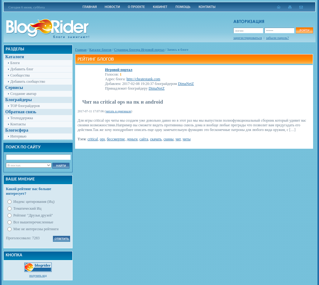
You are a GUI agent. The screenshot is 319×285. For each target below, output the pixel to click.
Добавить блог (21, 69)
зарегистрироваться (247, 38)
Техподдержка (21, 118)
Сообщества (20, 75)
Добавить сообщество (27, 81)
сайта (144, 139)
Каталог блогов (100, 49)
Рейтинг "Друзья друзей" (33, 215)
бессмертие (116, 139)
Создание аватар (23, 93)
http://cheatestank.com (143, 79)
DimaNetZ (186, 84)
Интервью (18, 136)
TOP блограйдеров (25, 106)
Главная (81, 49)
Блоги (15, 63)
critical (93, 139)
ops (102, 139)
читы (187, 139)
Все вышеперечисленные (33, 222)
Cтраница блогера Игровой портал (139, 49)
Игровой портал (118, 70)
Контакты (18, 124)
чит (178, 139)
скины (169, 139)
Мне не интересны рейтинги (36, 229)
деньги (132, 139)
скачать (156, 139)
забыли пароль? (277, 38)
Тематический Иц (27, 208)
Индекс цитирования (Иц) (34, 201)
